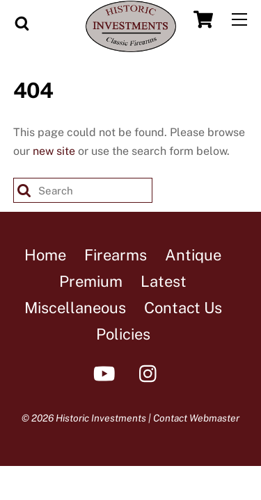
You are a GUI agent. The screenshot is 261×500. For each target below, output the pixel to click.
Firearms (115, 255)
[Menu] (239, 19)
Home (45, 255)
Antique (193, 255)
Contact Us (183, 308)
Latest (164, 281)
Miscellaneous (75, 308)
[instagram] (151, 372)
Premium (90, 281)
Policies (123, 334)
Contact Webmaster (196, 418)
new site (54, 151)
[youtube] (107, 372)
